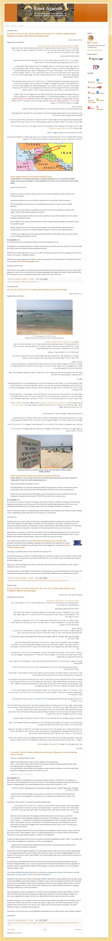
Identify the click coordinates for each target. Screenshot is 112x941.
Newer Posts (10, 929)
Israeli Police (39, 580)
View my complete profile (95, 50)
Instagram (92, 87)
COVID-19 (18, 580)
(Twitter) (91, 82)
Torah (77, 922)
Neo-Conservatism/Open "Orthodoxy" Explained (23, 774)
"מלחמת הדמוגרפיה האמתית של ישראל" (61, 128)
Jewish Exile (40, 922)
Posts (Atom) (18, 933)
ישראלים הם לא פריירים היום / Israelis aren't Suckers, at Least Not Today (37, 289)
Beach (13, 580)
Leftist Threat (31, 281)
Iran (26, 281)
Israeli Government (31, 580)
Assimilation (15, 922)
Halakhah (26, 922)
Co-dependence (16, 281)
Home (7, 26)
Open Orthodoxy (55, 922)
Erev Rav (22, 281)
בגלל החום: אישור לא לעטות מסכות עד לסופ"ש (62, 342)
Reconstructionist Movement (67, 922)
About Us (14, 26)
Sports (57, 580)
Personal (53, 580)
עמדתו (78, 701)
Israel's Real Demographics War (27, 261)
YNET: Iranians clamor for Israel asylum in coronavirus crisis (30, 176)
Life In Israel (46, 580)
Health (23, 580)
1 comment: (31, 279)
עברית (37, 281)
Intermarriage (32, 922)
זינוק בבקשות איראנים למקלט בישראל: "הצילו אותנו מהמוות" (58, 46)
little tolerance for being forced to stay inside (47, 541)
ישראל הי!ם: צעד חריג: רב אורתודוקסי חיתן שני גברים (62, 601)
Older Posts (78, 929)
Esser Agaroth (93, 43)
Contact (21, 26)
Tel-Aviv (61, 580)
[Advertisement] (95, 139)
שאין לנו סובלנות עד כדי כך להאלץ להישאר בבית (54, 403)
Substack (92, 93)
